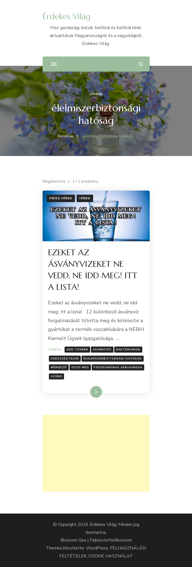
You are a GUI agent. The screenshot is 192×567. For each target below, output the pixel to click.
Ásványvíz (102, 349)
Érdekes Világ (66, 16)
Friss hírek (60, 198)
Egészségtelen (65, 359)
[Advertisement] (96, 453)
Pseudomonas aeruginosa (118, 367)
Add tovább (77, 349)
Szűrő (56, 376)
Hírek (84, 198)
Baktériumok (128, 349)
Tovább (89, 392)
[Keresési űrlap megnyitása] (141, 64)
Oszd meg (80, 367)
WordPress (97, 548)
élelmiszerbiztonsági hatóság (113, 359)
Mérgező (59, 367)
